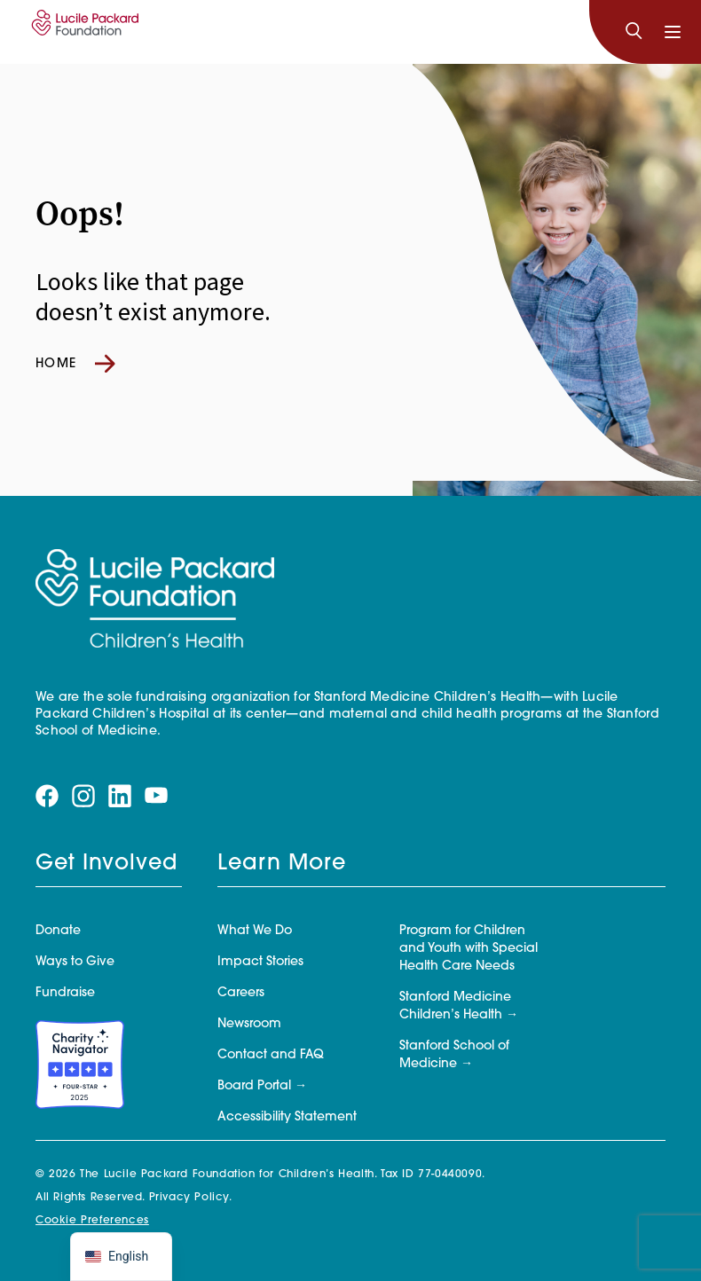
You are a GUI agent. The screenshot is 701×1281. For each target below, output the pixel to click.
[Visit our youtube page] (156, 796)
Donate (58, 931)
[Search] (633, 32)
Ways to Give (74, 962)
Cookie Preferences (92, 1220)
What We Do (254, 931)
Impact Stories (260, 962)
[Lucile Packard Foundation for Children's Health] (82, 32)
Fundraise (65, 993)
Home (75, 363)
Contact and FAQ (270, 1055)
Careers (240, 993)
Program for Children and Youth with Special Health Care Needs (468, 948)
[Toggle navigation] (672, 32)
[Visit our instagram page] (83, 796)
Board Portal (254, 1086)
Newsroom (249, 1024)
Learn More (281, 864)
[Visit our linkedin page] (119, 796)
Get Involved (106, 864)
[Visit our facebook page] (47, 796)
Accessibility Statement (287, 1117)
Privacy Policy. (190, 1197)
